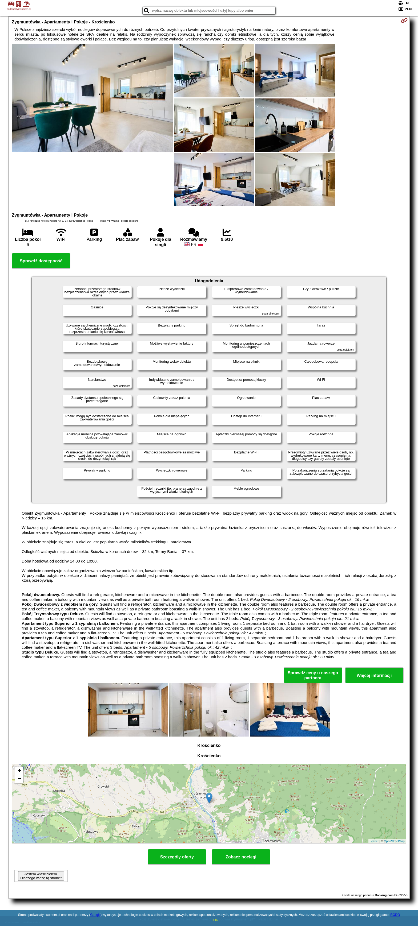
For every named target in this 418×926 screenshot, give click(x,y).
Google (95, 915)
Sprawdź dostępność (41, 261)
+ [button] (19, 771)
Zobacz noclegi (241, 857)
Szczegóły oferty (177, 857)
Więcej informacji (374, 675)
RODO (395, 915)
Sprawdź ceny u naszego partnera (313, 675)
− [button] (19, 779)
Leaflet (374, 841)
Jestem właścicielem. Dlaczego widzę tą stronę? (41, 876)
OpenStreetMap (394, 841)
